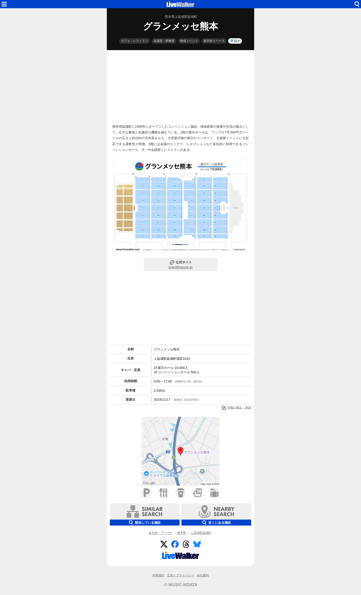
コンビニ (197, 493)
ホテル (214, 493)
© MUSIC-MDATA (180, 584)
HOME (180, 4)
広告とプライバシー (180, 575)
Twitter (164, 544)
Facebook (175, 544)
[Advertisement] (180, 86)
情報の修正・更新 (236, 408)
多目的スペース (214, 41)
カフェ (180, 493)
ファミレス (163, 493)
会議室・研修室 (164, 41)
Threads (186, 544)
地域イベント (189, 41)
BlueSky (197, 544)
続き (235, 41)
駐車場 (146, 493)
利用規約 (158, 575)
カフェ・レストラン (134, 41)
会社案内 (203, 575)
